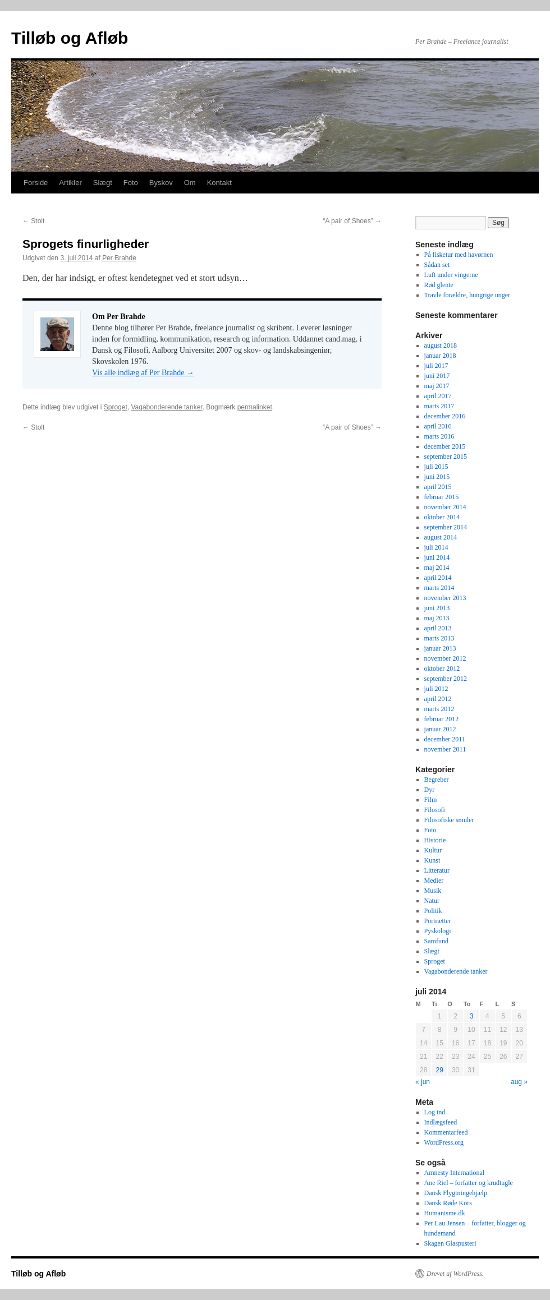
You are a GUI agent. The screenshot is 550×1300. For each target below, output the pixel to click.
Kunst (432, 860)
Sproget (115, 407)
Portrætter (437, 921)
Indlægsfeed (440, 1122)
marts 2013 (439, 638)
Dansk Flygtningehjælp (455, 1193)
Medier (434, 880)
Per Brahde (119, 258)
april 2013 (438, 628)
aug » (519, 1082)
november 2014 (445, 507)
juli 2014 (436, 547)
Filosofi (434, 810)
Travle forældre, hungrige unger (467, 295)
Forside (36, 182)
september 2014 (445, 527)
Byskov (161, 182)
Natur (431, 901)
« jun (422, 1082)
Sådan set (437, 265)
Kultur (433, 850)
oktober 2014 (442, 517)
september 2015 (445, 456)
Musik (433, 891)
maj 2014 (437, 567)
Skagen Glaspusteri (450, 1243)
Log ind (435, 1112)
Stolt (33, 221)
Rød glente (438, 285)
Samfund (436, 941)
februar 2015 (441, 497)
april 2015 (438, 487)
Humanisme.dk (444, 1213)
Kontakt (219, 182)
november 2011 (445, 749)
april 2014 (438, 578)
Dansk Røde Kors (448, 1203)
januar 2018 (440, 355)
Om (190, 182)
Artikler (70, 182)
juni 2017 (437, 376)
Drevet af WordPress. (455, 1274)
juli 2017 (436, 366)
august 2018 (440, 345)
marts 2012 (439, 709)
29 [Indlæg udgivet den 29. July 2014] (439, 1070)
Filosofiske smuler (449, 820)
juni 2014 (437, 557)
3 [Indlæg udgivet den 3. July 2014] (472, 1016)
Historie (435, 840)
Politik (433, 911)
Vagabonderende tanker (166, 407)
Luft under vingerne (451, 275)
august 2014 (440, 537)
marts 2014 (439, 588)
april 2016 (438, 426)
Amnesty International (454, 1173)
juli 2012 (436, 689)
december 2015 (445, 446)
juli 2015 (436, 467)
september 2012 (445, 679)
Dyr (429, 790)
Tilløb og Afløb (69, 38)
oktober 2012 (442, 668)
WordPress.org (444, 1142)
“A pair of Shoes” (352, 221)
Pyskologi (437, 931)
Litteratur (437, 870)
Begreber (436, 779)
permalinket (254, 407)
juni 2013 (437, 608)
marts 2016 (439, 436)
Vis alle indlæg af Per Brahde (143, 372)
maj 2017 (437, 386)
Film (430, 800)
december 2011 (444, 739)
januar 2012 (440, 729)
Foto (130, 182)
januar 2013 (440, 648)
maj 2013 (437, 618)
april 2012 (438, 699)
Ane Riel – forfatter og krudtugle (468, 1183)
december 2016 (445, 416)
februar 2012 (441, 719)
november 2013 (445, 598)
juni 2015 (437, 477)
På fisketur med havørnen (458, 255)
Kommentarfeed (446, 1132)
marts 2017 (439, 406)
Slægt (102, 182)
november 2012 (445, 658)
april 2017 (438, 396)
